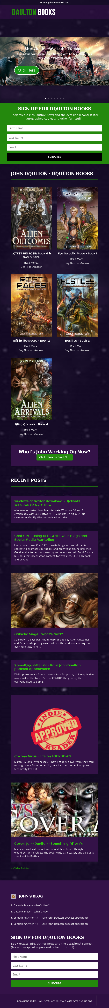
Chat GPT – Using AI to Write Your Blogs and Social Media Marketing (50, 538)
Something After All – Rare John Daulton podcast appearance (47, 667)
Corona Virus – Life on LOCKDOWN (42, 756)
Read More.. (31, 262)
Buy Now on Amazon (77, 263)
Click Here (26, 70)
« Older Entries (20, 868)
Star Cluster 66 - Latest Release (54, 49)
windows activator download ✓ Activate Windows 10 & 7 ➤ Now (47, 503)
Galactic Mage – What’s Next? (38, 634)
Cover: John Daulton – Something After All (48, 844)
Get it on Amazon (31, 266)
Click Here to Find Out (54, 457)
